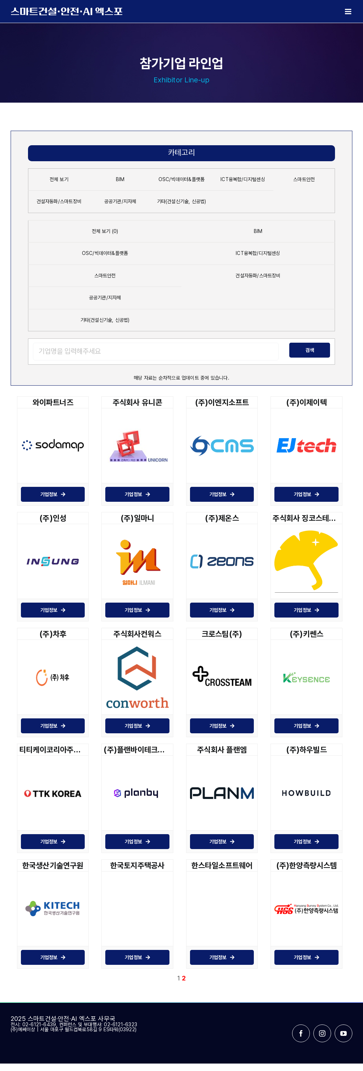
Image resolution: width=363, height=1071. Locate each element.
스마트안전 (304, 179)
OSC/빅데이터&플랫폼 (181, 179)
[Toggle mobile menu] (348, 11)
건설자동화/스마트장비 (59, 201)
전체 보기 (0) (105, 231)
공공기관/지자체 (120, 201)
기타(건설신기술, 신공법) (181, 201)
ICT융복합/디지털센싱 (242, 179)
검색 (310, 350)
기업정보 (53, 494)
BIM (120, 179)
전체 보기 (59, 179)
